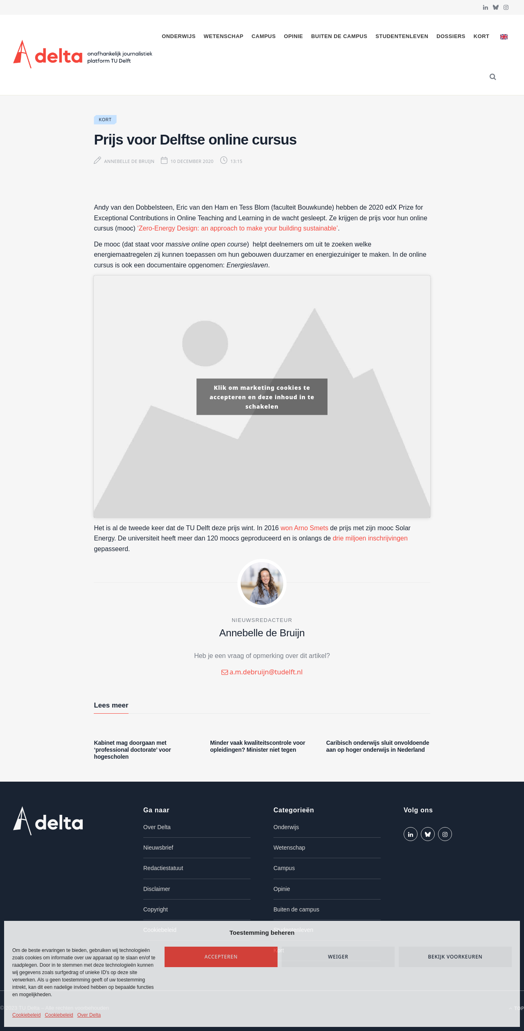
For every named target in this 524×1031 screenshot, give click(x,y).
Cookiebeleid (26, 1015)
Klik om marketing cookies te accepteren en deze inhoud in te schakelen (262, 396)
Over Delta (89, 1015)
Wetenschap (224, 36)
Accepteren (221, 956)
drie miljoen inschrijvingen (370, 538)
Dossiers (450, 36)
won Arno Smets (304, 528)
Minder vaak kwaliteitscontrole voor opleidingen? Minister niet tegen (257, 746)
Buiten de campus (339, 36)
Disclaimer (156, 889)
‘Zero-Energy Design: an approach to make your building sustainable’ (237, 228)
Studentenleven (401, 36)
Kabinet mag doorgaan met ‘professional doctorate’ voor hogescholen (132, 749)
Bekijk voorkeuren (455, 956)
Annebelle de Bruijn (129, 161)
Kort (482, 36)
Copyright (155, 909)
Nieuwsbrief (158, 847)
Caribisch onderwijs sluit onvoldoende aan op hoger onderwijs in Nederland (377, 746)
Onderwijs (179, 36)
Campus (263, 36)
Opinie (293, 36)
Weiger (338, 956)
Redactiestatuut (163, 868)
